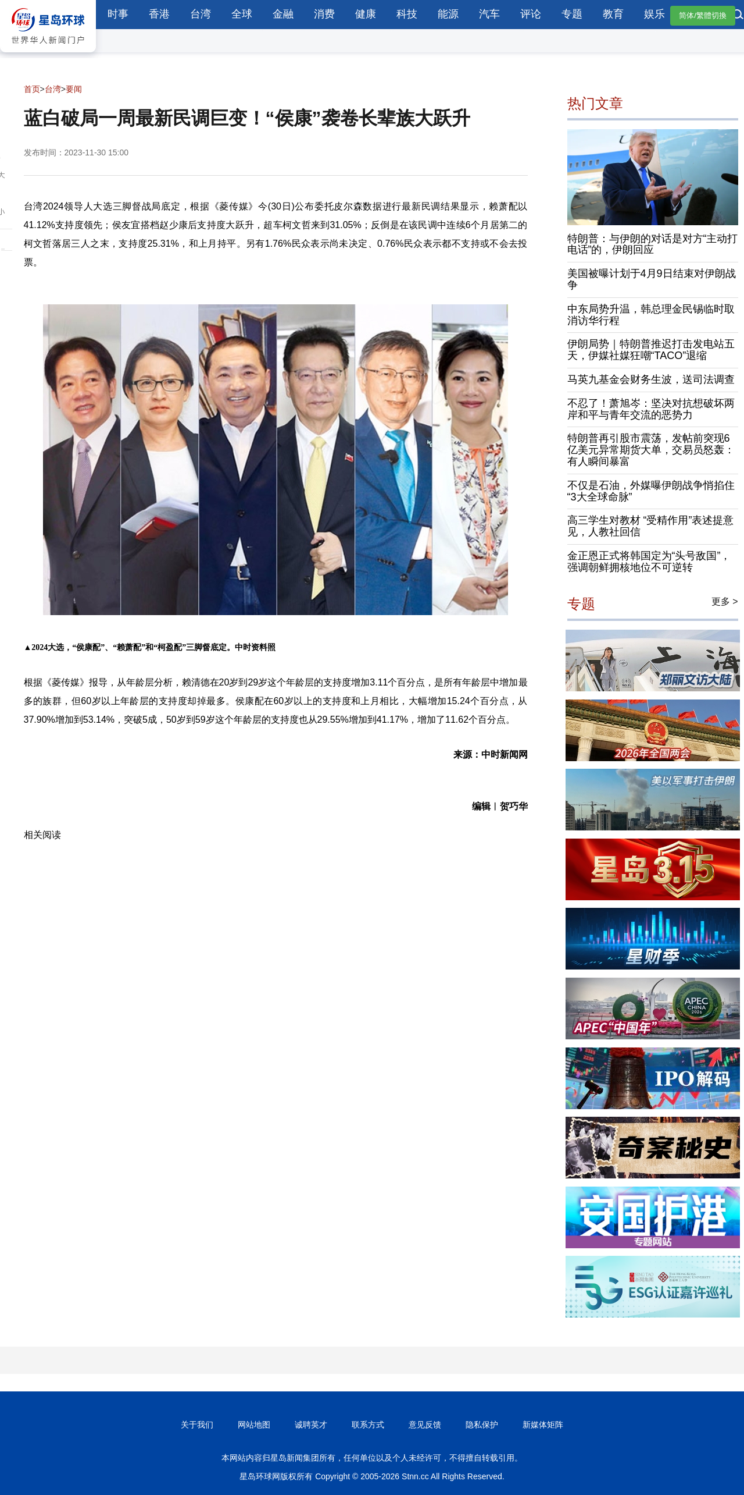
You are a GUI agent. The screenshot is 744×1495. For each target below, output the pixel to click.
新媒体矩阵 (543, 1424)
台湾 (200, 14)
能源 (448, 14)
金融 (283, 14)
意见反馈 (425, 1424)
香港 (159, 14)
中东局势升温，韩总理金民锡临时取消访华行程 (651, 314)
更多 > (724, 601)
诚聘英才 (311, 1424)
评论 (530, 14)
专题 (571, 14)
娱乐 (654, 14)
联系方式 (368, 1424)
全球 (241, 14)
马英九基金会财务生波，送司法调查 (651, 379)
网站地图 (254, 1424)
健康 (365, 14)
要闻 (74, 89)
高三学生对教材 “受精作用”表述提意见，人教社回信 (650, 526)
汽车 (489, 14)
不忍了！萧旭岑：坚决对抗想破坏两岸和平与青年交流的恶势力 (651, 409)
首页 (32, 89)
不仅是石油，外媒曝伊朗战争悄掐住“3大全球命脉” (651, 491)
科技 (406, 14)
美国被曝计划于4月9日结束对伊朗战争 (651, 279)
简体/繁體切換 (703, 15)
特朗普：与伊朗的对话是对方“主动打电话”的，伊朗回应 (652, 244)
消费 (324, 14)
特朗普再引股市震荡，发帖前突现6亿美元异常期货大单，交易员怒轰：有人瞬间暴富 (651, 449)
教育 (613, 14)
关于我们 (197, 1424)
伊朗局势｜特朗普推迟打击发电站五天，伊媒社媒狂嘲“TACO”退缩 (651, 349)
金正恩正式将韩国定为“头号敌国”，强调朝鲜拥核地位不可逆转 (649, 561)
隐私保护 (482, 1424)
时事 (118, 14)
